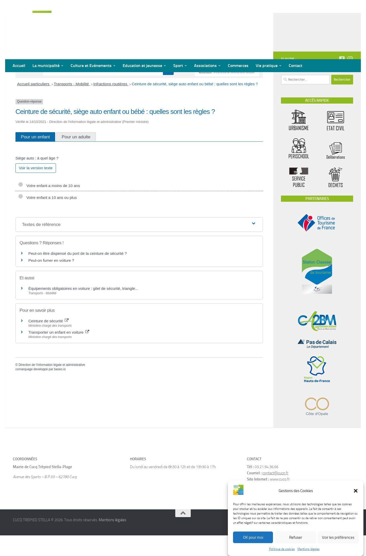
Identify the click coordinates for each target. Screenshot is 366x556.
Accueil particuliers (34, 104)
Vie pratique (267, 65)
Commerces (238, 65)
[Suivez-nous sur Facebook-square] (342, 80)
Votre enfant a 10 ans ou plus (47, 218)
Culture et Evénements (91, 65)
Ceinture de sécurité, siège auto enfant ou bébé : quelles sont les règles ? (195, 104)
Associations (205, 65)
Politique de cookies (282, 549)
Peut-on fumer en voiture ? (51, 281)
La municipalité (46, 65)
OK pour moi (253, 537)
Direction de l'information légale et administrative (52, 385)
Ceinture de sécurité (48, 341)
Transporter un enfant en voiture (58, 353)
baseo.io (59, 390)
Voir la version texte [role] (36, 188)
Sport (178, 65)
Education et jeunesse (142, 65)
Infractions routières (110, 104)
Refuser (295, 537)
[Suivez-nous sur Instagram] (350, 80)
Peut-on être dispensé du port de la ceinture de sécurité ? (77, 274)
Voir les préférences (338, 537)
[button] (355, 490)
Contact (295, 65)
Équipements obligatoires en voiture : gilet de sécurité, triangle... (83, 309)
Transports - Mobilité (72, 104)
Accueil (19, 65)
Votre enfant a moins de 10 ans (49, 206)
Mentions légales (308, 549)
